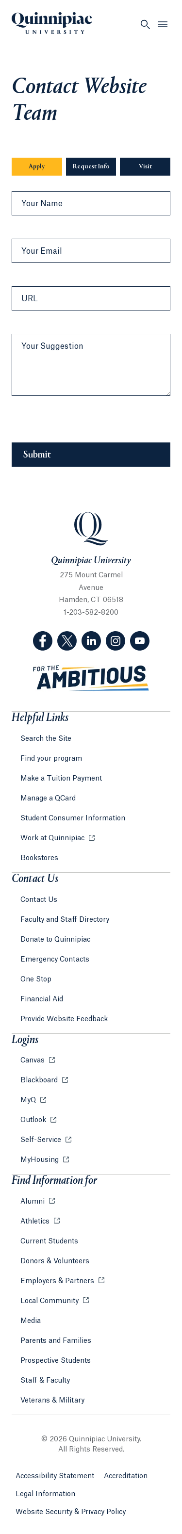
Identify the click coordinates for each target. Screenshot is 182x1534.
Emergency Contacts (54, 959)
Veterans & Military (52, 1400)
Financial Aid (41, 999)
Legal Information (45, 1494)
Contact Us (38, 900)
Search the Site (45, 738)
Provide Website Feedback (64, 1019)
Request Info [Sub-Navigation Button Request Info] (91, 166)
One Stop (35, 979)
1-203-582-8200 (91, 612)
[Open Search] (145, 24)
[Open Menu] (162, 24)
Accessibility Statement (55, 1476)
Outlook (34, 1120)
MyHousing (40, 1160)
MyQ (29, 1100)
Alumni (33, 1201)
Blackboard (40, 1080)
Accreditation (126, 1476)
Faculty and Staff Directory (64, 919)
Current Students (49, 1241)
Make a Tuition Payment (61, 778)
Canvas (33, 1060)
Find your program (51, 758)
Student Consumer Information (72, 818)
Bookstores (39, 858)
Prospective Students (55, 1360)
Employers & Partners (58, 1281)
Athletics (35, 1221)
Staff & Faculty (45, 1380)
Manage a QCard (48, 798)
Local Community (50, 1301)
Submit (37, 455)
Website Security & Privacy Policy (71, 1512)
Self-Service (41, 1140)
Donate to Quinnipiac (55, 939)
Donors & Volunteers (54, 1261)
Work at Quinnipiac (53, 838)
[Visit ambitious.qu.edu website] (91, 678)
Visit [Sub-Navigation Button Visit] (145, 166)
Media (30, 1321)
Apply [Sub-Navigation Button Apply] (37, 166)
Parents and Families (55, 1341)
